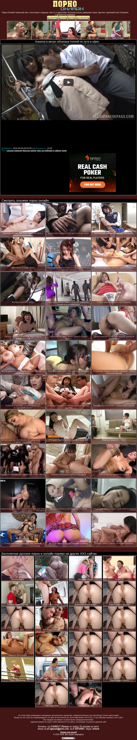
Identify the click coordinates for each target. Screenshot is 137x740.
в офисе (57, 150)
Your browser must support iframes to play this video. (68, 95)
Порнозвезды (83, 18)
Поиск (71, 18)
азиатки (18, 150)
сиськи (10, 150)
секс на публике (45, 150)
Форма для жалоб (68, 732)
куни (64, 150)
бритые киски (29, 150)
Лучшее (63, 18)
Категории (53, 18)
